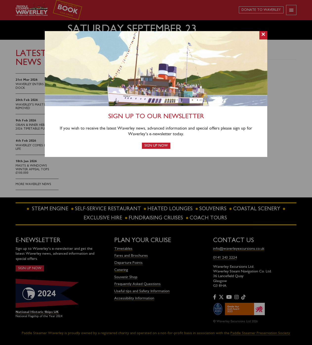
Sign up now (156, 145)
